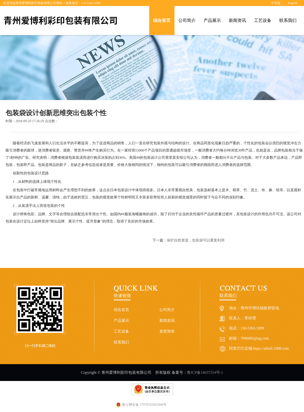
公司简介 (187, 20)
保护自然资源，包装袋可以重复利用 (195, 240)
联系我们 (288, 20)
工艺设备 (262, 20)
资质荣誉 (167, 331)
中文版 (275, 3)
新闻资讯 (237, 20)
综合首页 (161, 20)
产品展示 (212, 20)
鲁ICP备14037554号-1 (205, 372)
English (293, 3)
